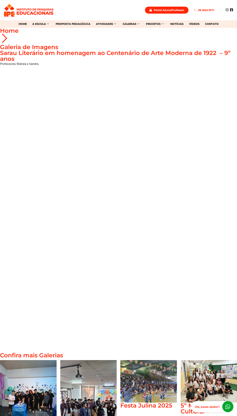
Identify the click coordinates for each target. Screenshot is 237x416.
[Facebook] (231, 9)
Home (23, 24)
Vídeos (194, 24)
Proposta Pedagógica (73, 24)
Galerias (131, 24)
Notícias (177, 24)
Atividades (106, 24)
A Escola (40, 24)
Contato (212, 24)
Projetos (155, 24)
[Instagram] (227, 9)
